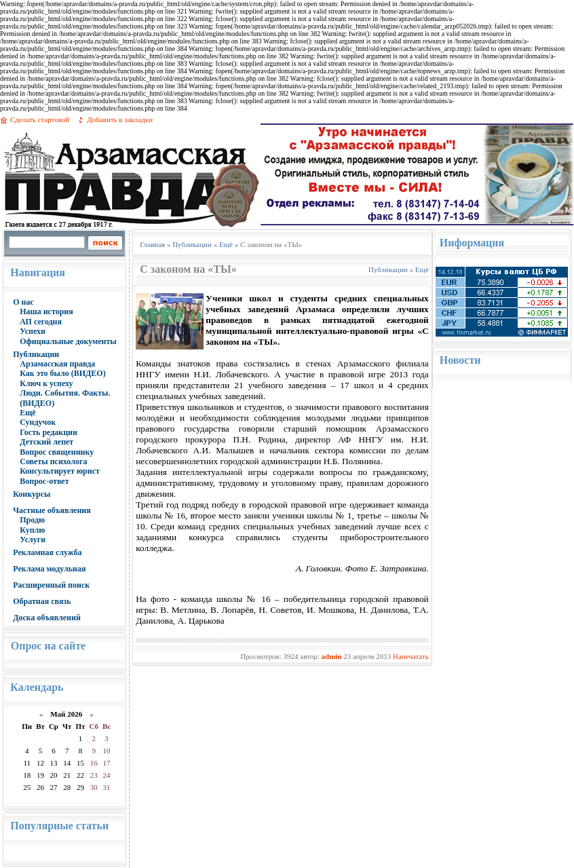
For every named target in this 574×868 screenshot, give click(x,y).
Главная (152, 244)
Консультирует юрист (60, 471)
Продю (32, 520)
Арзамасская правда (57, 364)
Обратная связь (42, 601)
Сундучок (38, 422)
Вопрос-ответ (44, 481)
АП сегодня (41, 321)
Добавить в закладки (120, 119)
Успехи (32, 331)
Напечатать (411, 656)
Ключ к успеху (46, 383)
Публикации (36, 354)
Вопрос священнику (57, 452)
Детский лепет (46, 442)
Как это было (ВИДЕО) (62, 373)
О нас (23, 302)
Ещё (27, 412)
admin (332, 656)
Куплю (32, 530)
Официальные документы (68, 341)
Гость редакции (48, 432)
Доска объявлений (47, 617)
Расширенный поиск (51, 585)
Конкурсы (31, 494)
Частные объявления (52, 510)
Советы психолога (53, 461)
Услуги (32, 539)
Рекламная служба (47, 552)
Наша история (46, 311)
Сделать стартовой (39, 119)
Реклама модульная (49, 568)
